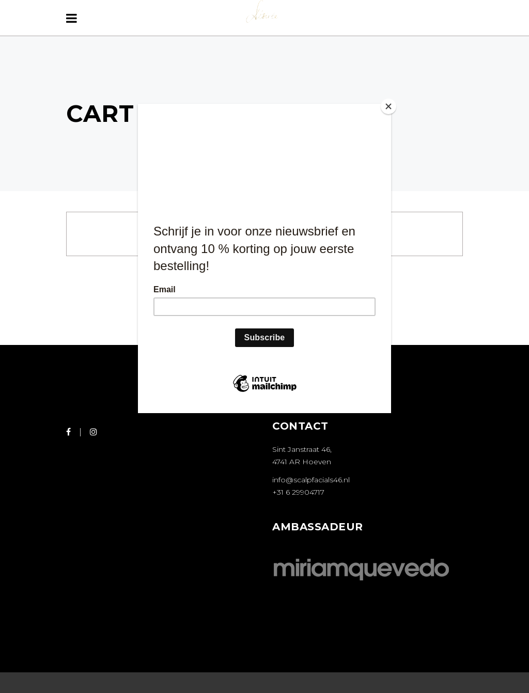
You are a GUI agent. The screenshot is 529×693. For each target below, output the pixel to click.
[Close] (388, 106)
